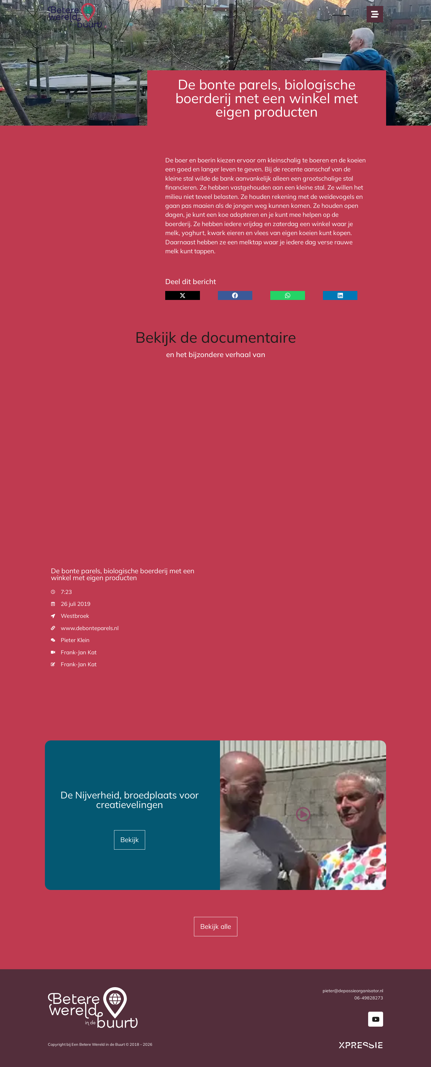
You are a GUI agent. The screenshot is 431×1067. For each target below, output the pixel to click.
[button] (182, 295)
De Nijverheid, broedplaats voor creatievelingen (129, 799)
